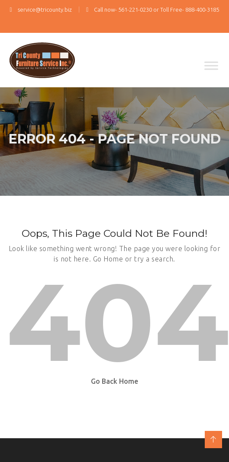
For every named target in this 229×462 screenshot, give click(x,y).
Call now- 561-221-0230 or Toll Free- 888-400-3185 (152, 9)
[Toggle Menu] (211, 65)
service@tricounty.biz (41, 9)
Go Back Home (114, 381)
